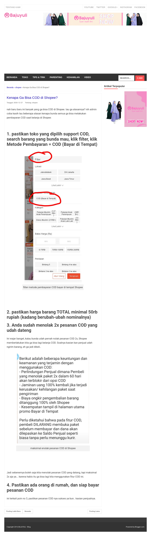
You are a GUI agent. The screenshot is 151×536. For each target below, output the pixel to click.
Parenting (56, 77)
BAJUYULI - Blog (24, 527)
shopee (35, 103)
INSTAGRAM (126, 7)
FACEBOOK (139, 7)
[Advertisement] (75, 50)
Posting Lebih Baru (13, 511)
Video (87, 77)
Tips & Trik (39, 77)
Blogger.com (139, 527)
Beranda (12, 77)
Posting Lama (94, 511)
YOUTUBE (89, 7)
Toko (25, 77)
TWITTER (100, 7)
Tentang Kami (13, 7)
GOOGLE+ (112, 7)
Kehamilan (73, 77)
